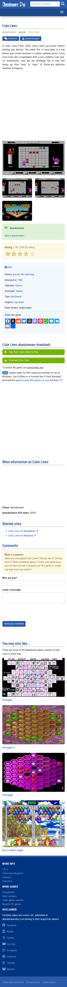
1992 (20, 279)
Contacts (6, 877)
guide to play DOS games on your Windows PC (39, 380)
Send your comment (14, 623)
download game (30, 38)
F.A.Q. (5, 869)
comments (10, 38)
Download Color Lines (16, 360)
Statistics (7, 881)
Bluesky (8, 969)
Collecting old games (12, 873)
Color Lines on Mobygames (22, 530)
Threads (8, 962)
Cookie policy (49, 982)
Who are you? (9, 577)
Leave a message (11, 589)
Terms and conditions (13, 982)
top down (19, 302)
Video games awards (13, 900)
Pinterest (9, 956)
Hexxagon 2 (33, 727)
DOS (8, 267)
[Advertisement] (33, 107)
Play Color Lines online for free (21, 352)
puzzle (22, 32)
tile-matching (27, 274)
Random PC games (11, 904)
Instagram (9, 950)
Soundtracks (8, 892)
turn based (16, 296)
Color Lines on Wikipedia (20, 535)
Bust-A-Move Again (33, 826)
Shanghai (33, 680)
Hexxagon (33, 775)
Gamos (18, 285)
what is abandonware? (14, 235)
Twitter (8, 937)
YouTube (8, 944)
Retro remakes (9, 896)
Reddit (7, 931)
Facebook (9, 925)
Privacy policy (33, 982)
